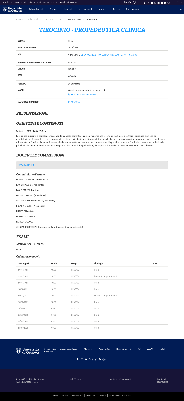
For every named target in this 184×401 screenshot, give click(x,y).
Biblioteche (28, 2)
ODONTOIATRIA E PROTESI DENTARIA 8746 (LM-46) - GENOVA (109, 54)
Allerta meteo (72, 2)
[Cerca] (181, 9)
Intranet (46, 2)
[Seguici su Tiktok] (162, 2)
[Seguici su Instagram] (155, 2)
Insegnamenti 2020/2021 (52, 19)
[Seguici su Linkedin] (145, 2)
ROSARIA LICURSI (26, 165)
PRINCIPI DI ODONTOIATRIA (82, 94)
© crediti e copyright (60, 395)
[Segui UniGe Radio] (169, 2)
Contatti (62, 2)
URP (139, 349)
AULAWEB (74, 101)
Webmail (37, 2)
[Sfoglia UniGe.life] (131, 2)
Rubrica (54, 2)
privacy (103, 395)
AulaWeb (18, 2)
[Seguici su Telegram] (165, 2)
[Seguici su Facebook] (158, 2)
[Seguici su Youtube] (152, 2)
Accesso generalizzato (68, 349)
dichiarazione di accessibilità (120, 395)
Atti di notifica (104, 349)
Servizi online (8, 2)
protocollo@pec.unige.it (120, 379)
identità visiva (77, 395)
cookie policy (91, 395)
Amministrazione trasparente (49, 350)
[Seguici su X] (148, 2)
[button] (36, 9)
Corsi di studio (33, 19)
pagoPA (150, 349)
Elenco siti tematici (123, 349)
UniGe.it (19, 19)
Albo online (88, 349)
